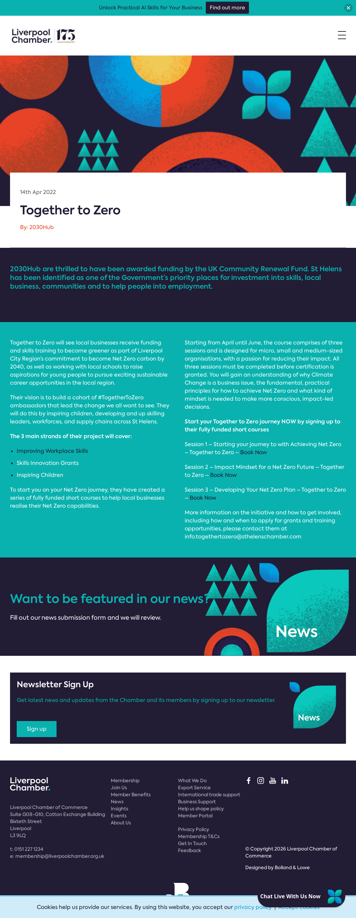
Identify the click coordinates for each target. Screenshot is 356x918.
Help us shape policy (201, 809)
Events (118, 816)
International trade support (209, 795)
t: (26, 849)
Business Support (197, 802)
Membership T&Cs (198, 836)
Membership (125, 781)
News (117, 802)
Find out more (227, 7)
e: (57, 856)
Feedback (189, 850)
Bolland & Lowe (292, 867)
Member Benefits (131, 795)
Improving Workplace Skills (52, 450)
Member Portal (195, 816)
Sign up (37, 728)
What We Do (192, 781)
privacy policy (253, 907)
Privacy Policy (193, 829)
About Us (121, 823)
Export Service (194, 788)
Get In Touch (192, 843)
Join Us (119, 788)
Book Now (253, 452)
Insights (119, 809)
